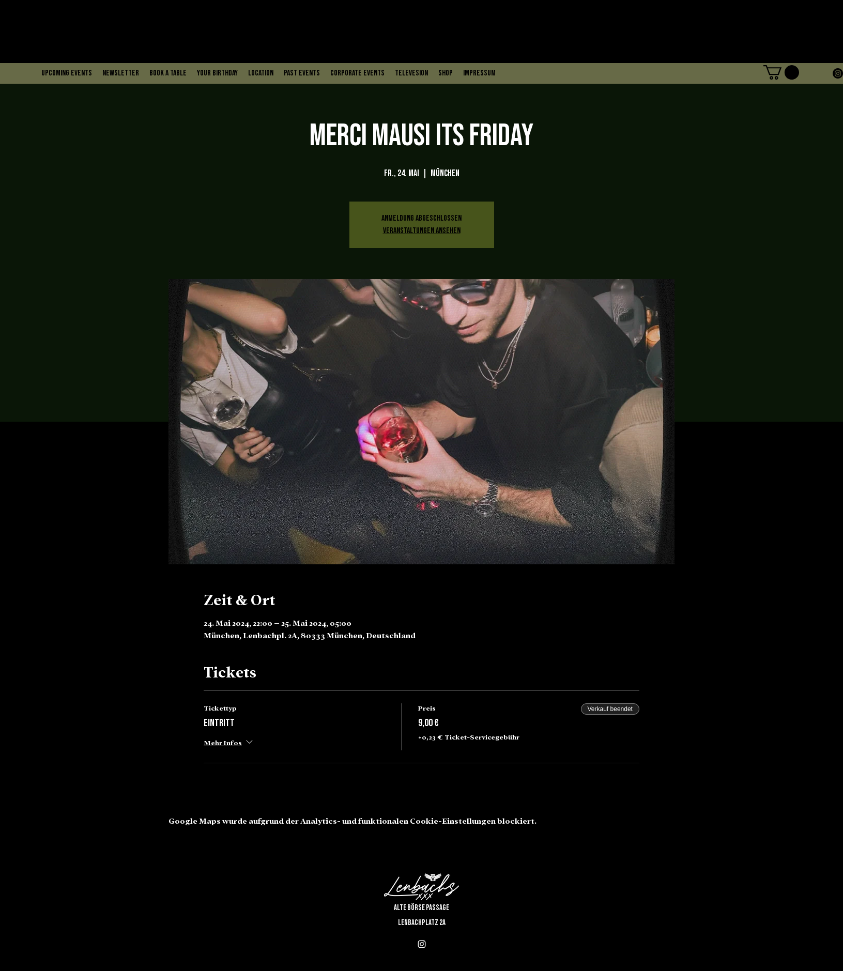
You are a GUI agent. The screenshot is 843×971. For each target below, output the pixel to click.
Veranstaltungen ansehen (422, 231)
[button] (781, 72)
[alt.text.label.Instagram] (838, 73)
